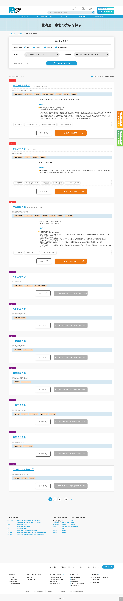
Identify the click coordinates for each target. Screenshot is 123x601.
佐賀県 (21, 541)
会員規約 (73, 586)
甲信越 (8, 532)
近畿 (8, 537)
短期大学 (73, 530)
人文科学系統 (56, 530)
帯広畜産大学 (19, 379)
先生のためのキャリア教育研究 (99, 584)
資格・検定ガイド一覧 (55, 590)
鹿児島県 (39, 541)
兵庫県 (28, 537)
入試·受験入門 (31, 587)
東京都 (34, 530)
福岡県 (18, 541)
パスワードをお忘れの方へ (77, 590)
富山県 (18, 535)
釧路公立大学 (19, 444)
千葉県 (31, 530)
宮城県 (28, 528)
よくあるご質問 (94, 587)
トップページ (12, 28)
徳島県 (34, 539)
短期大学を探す (13, 586)
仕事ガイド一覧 (53, 588)
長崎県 (25, 541)
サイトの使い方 (94, 590)
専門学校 (73, 532)
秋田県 (31, 528)
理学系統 (64, 532)
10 (66, 506)
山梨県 (21, 532)
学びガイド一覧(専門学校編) (56, 586)
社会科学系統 (56, 532)
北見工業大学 (19, 411)
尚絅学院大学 (19, 207)
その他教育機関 (74, 533)
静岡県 (18, 533)
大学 (72, 528)
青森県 (21, 528)
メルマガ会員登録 (75, 592)
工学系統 (55, 534)
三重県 (28, 533)
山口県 (31, 539)
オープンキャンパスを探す (34, 582)
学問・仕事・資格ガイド (56, 582)
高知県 (44, 539)
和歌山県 (35, 537)
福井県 (25, 535)
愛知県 (21, 533)
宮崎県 (34, 541)
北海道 (18, 528)
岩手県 (25, 528)
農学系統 (55, 537)
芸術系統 (64, 539)
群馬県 (25, 530)
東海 (8, 533)
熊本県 (28, 541)
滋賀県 (18, 537)
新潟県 (18, 532)
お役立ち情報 (94, 582)
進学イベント (30, 584)
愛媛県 (41, 539)
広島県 (28, 539)
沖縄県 (42, 541)
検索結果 (20, 28)
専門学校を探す (13, 588)
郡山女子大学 (19, 148)
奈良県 (31, 537)
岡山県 (25, 539)
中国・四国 (9, 539)
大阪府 (25, 537)
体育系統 (55, 539)
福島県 (38, 528)
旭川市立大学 (19, 283)
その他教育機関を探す (15, 590)
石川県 (21, 535)
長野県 (25, 532)
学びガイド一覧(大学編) (55, 584)
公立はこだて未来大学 (23, 476)
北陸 (8, 535)
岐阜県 (25, 533)
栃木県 (21, 530)
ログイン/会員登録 (75, 584)
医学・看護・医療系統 (66, 534)
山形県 (34, 528)
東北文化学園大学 (21, 79)
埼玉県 (28, 530)
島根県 (21, 539)
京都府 (21, 537)
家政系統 (64, 537)
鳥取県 (18, 539)
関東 (8, 530)
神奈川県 (39, 530)
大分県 (31, 541)
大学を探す (12, 584)
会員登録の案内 (74, 588)
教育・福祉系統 (65, 530)
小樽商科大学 (19, 347)
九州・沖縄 (9, 541)
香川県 (38, 539)
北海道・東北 (10, 528)
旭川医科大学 (19, 315)
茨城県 (18, 530)
